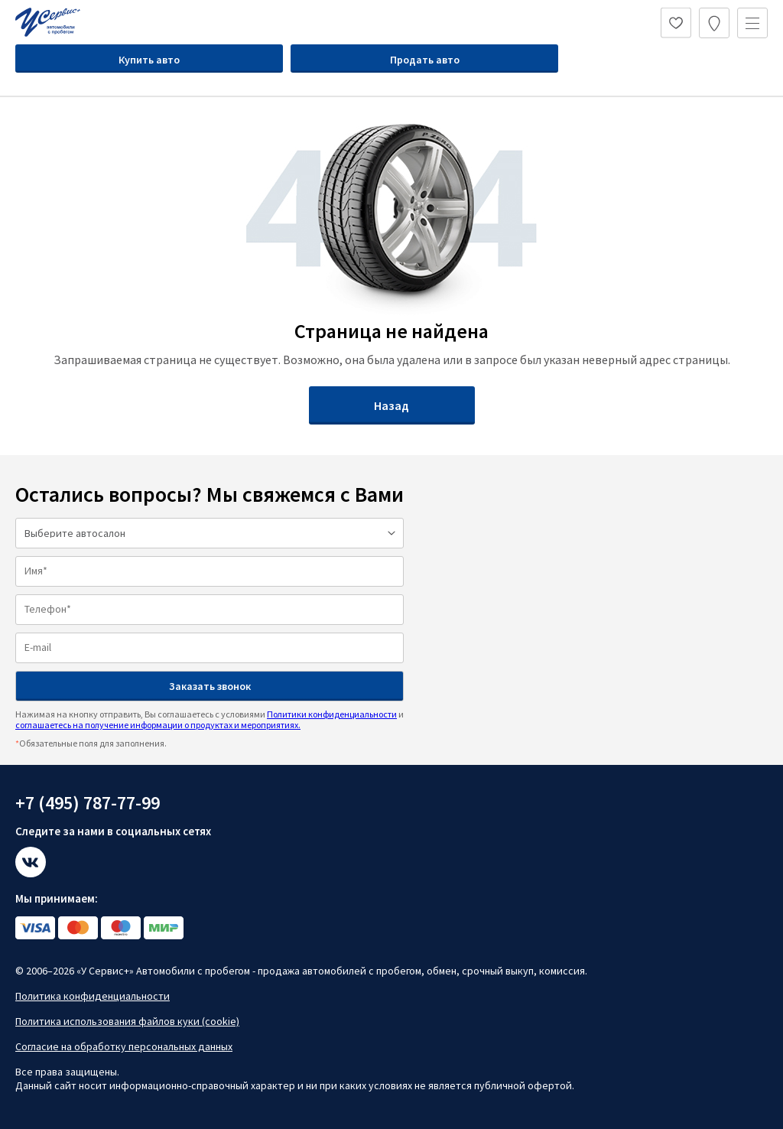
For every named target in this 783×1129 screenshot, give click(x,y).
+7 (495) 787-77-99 (87, 803)
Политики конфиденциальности (332, 714)
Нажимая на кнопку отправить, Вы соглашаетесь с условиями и (209, 719)
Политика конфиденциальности (92, 996)
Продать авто (425, 60)
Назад (391, 405)
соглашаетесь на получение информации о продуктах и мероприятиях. (158, 724)
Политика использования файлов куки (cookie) (127, 1021)
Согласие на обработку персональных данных (123, 1046)
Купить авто (149, 60)
